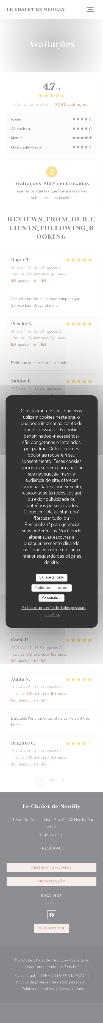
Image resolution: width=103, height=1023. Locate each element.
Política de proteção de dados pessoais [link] (53, 607)
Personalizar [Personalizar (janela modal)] (51, 597)
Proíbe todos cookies (51, 587)
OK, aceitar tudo (51, 577)
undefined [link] (52, 614)
